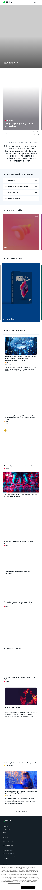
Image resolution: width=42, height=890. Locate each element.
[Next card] (37, 133)
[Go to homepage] (7, 2)
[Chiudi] (40, 866)
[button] (21, 864)
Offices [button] (4, 832)
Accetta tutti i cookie (28, 887)
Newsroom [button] (5, 837)
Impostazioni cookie (13, 887)
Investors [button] (5, 835)
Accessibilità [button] (6, 858)
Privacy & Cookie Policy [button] (8, 845)
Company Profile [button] (6, 829)
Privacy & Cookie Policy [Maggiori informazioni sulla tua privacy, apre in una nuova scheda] (14, 883)
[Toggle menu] (39, 2)
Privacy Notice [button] (9, 848)
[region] (21, 877)
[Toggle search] (35, 2)
